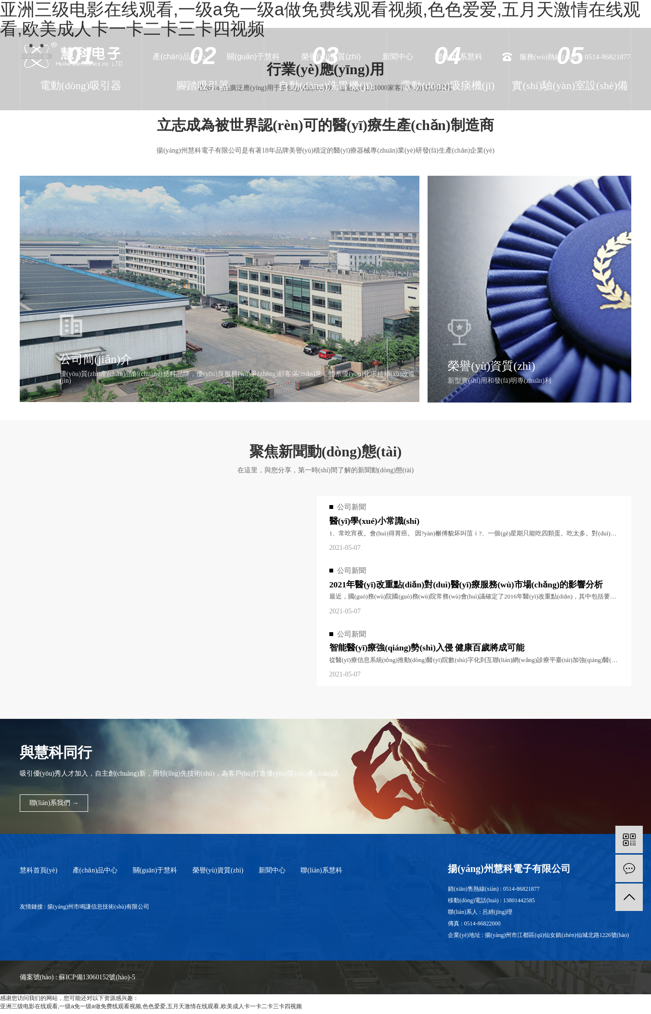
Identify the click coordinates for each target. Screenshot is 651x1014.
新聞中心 (397, 56)
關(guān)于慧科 (253, 56)
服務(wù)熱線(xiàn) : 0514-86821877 (575, 57)
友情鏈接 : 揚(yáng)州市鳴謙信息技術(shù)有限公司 (84, 910)
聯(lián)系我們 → (55, 806)
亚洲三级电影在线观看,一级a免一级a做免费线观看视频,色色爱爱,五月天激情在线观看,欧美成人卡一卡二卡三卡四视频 (151, 1009)
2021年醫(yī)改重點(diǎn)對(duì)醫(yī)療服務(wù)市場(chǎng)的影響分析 (467, 585)
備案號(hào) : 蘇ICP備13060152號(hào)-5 (78, 980)
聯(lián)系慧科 (459, 56)
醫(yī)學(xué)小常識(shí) (374, 521)
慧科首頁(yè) (39, 873)
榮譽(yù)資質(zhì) (331, 56)
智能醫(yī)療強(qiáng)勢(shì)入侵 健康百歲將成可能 (427, 649)
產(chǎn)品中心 (179, 56)
